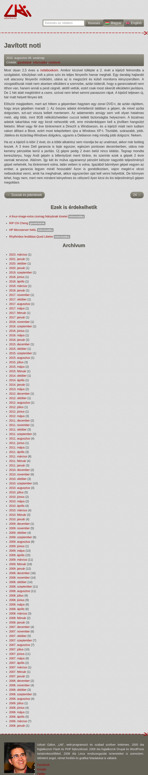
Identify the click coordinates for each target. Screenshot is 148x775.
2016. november (19, 321)
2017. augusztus (19, 304)
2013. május (17, 389)
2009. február (17, 564)
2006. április (17, 716)
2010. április (17, 505)
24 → (137, 195)
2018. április (17, 281)
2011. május (17, 447)
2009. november (19, 528)
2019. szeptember (20, 272)
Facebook (43, 764)
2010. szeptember (20, 483)
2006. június (17, 707)
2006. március (18, 721)
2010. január (17, 519)
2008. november (19, 577)
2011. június (17, 443)
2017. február (17, 312)
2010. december (19, 470)
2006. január (17, 725)
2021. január (17, 259)
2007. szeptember (20, 640)
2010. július (16, 492)
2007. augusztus (19, 645)
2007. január (17, 676)
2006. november (19, 685)
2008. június (17, 600)
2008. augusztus (19, 591)
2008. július (16, 595)
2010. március (18, 510)
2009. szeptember (20, 537)
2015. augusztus (19, 357)
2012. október (18, 398)
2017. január (17, 317)
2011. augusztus (19, 438)
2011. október (18, 429)
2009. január (17, 568)
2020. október (18, 263)
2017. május (17, 308)
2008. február (17, 618)
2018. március (18, 286)
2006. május (17, 712)
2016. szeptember (20, 326)
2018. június (17, 277)
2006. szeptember (20, 694)
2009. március (18, 559)
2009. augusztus (19, 541)
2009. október (18, 532)
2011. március (18, 456)
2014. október (18, 375)
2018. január (17, 290)
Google (41, 769)
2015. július (16, 362)
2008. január (17, 622)
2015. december (19, 344)
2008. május (17, 604)
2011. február (17, 461)
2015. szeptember (20, 353)
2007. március (18, 667)
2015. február (17, 371)
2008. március (18, 613)
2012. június (17, 411)
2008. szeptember (20, 586)
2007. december (19, 627)
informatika (40, 62)
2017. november (19, 295)
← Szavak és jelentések (24, 195)
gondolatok (25, 62)
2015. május (17, 366)
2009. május (17, 550)
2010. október (18, 478)
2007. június (17, 653)
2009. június (17, 546)
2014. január (17, 384)
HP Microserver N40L (31, 229)
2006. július (16, 703)
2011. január (17, 465)
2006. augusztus (19, 698)
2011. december (19, 420)
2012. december (19, 393)
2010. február (17, 514)
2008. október (18, 582)
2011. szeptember (20, 434)
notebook (54, 62)
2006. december (19, 680)
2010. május (17, 501)
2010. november (19, 474)
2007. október (18, 636)
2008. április (17, 609)
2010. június (17, 496)
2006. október (18, 689)
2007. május (17, 658)
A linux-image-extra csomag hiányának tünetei (47, 216)
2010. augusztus (19, 487)
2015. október (18, 348)
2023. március (18, 254)
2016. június (17, 330)
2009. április (17, 555)
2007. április (17, 662)
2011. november (19, 425)
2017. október (18, 299)
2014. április (17, 380)
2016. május (17, 335)
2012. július (16, 407)
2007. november (19, 631)
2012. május (17, 416)
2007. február (17, 671)
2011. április (17, 452)
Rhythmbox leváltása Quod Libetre (39, 236)
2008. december (19, 573)
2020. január (17, 268)
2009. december (19, 523)
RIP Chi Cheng (27, 223)
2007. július (16, 649)
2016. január (17, 339)
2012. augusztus (19, 402)
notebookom (49, 70)
